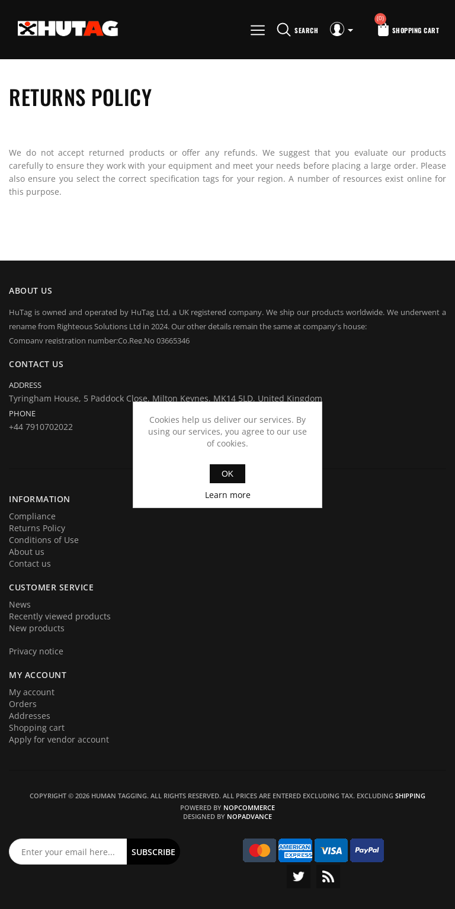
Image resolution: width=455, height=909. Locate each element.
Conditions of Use (44, 539)
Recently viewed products (60, 616)
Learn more (228, 494)
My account (32, 692)
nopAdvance (249, 816)
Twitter (298, 876)
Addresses (29, 715)
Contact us (30, 563)
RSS (328, 876)
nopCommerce (249, 807)
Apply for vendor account (59, 739)
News (20, 604)
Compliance (32, 516)
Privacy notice (36, 651)
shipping (410, 795)
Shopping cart (37, 727)
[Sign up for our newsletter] (68, 852)
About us (26, 551)
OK (227, 473)
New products (37, 628)
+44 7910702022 (41, 426)
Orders (23, 703)
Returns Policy (37, 528)
